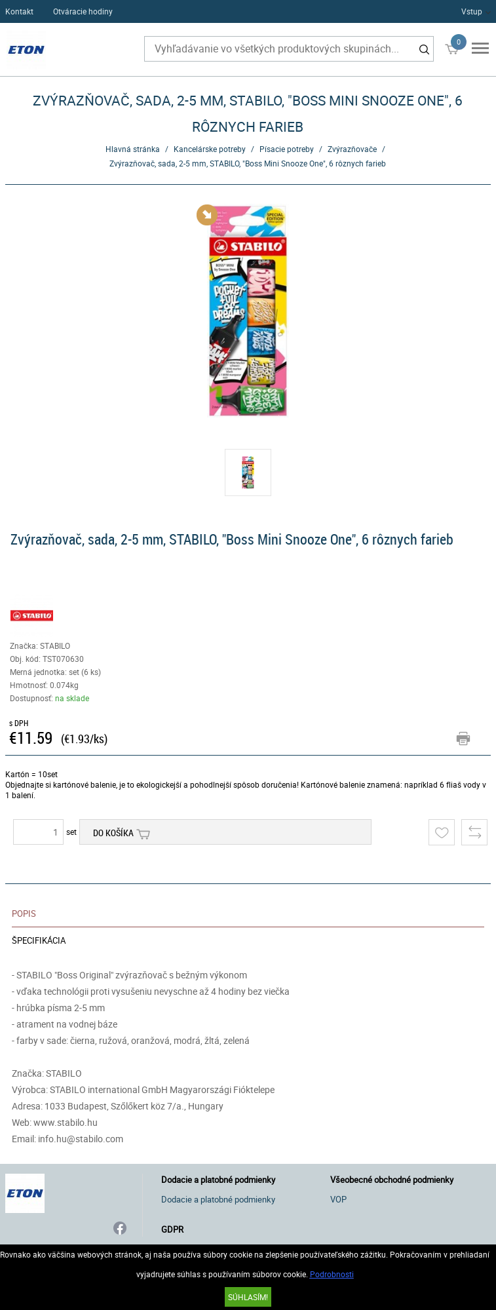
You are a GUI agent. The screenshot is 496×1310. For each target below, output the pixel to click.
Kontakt (19, 11)
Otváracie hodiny (83, 11)
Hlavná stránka (132, 149)
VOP (338, 1199)
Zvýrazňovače (352, 149)
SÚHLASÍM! (248, 1297)
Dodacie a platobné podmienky (218, 1199)
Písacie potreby (286, 149)
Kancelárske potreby (210, 149)
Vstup (471, 11)
